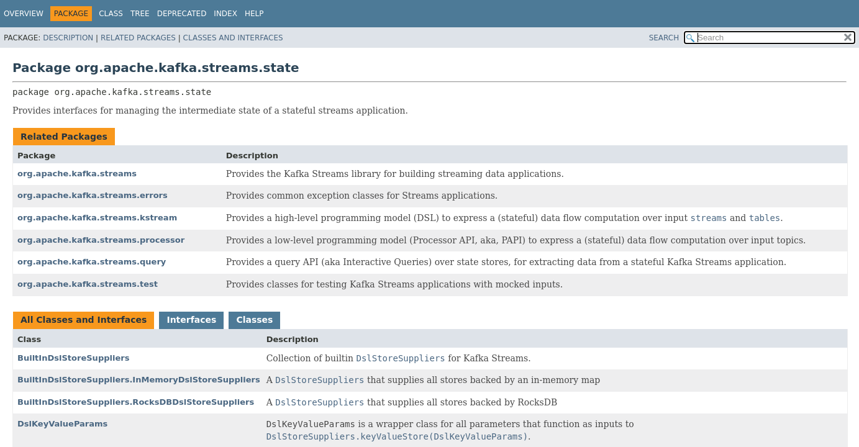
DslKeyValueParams (62, 423)
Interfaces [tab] (191, 320)
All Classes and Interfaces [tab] (83, 320)
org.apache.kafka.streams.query (91, 261)
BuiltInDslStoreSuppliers (73, 358)
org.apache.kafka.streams (77, 173)
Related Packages (138, 38)
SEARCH (664, 38)
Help (254, 13)
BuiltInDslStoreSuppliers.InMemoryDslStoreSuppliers (138, 379)
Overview (23, 13)
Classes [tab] (254, 320)
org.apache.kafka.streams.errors (92, 195)
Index (225, 13)
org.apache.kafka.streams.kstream (97, 217)
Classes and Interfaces (233, 38)
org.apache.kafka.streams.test (87, 284)
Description (68, 38)
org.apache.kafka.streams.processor (100, 240)
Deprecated (182, 13)
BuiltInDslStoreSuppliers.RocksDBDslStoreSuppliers (135, 402)
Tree (140, 13)
